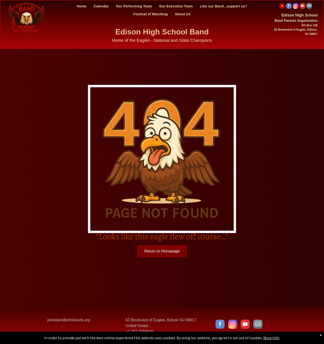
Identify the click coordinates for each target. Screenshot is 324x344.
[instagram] (295, 6)
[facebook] (289, 6)
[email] (309, 6)
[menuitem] (81, 6)
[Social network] (282, 6)
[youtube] (302, 6)
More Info (271, 337)
